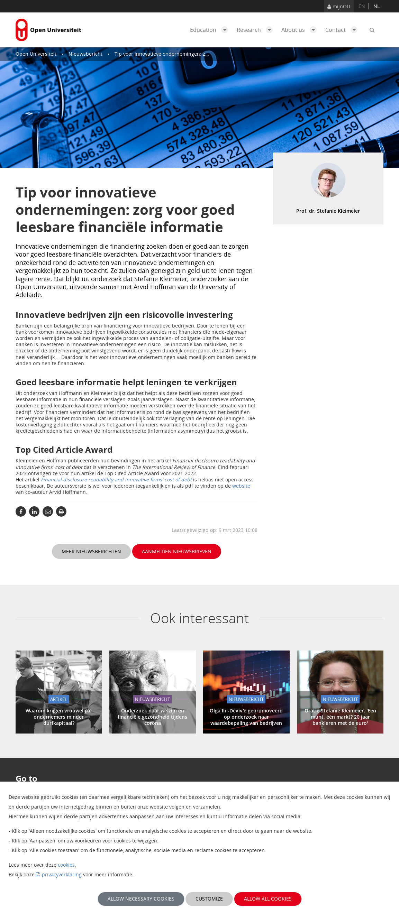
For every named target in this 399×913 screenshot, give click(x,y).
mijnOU (338, 6)
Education (211, 30)
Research (256, 30)
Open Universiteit (36, 53)
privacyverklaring (62, 874)
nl (376, 6)
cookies (66, 864)
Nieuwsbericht (85, 53)
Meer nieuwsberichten (91, 551)
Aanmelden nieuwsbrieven (176, 551)
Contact (343, 30)
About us (300, 30)
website (241, 485)
